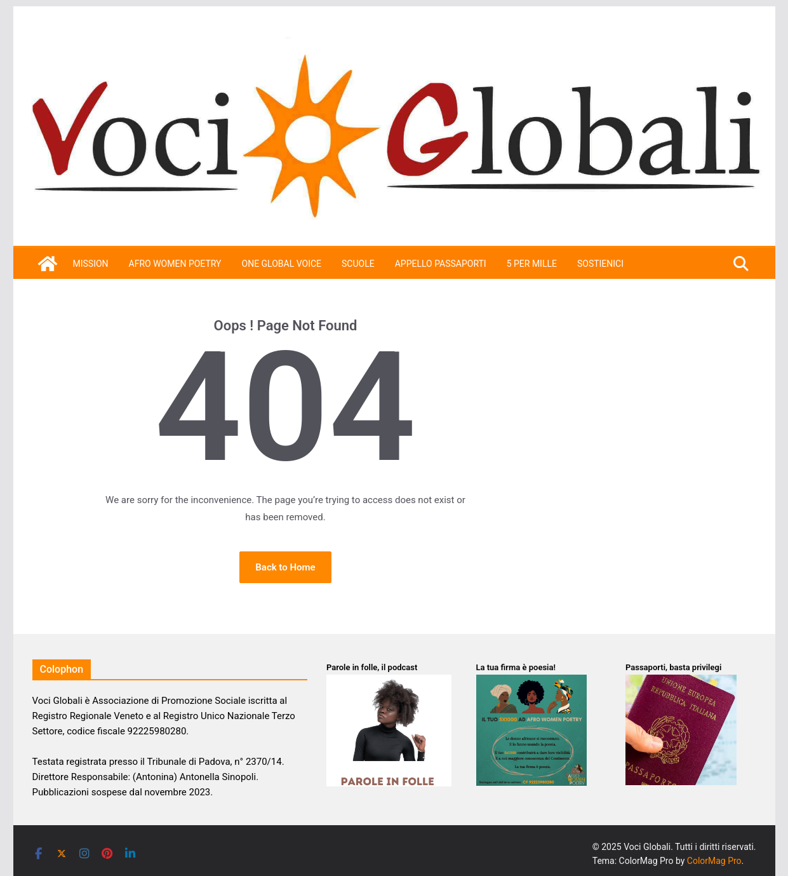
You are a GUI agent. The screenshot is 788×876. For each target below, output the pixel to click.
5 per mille (532, 264)
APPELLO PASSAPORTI (440, 264)
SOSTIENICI (600, 264)
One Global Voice (282, 264)
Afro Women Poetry (175, 264)
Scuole (358, 264)
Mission (91, 264)
